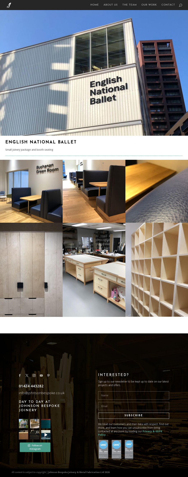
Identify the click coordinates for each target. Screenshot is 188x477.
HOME (94, 5)
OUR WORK (149, 5)
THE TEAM (129, 5)
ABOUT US (111, 5)
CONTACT (168, 5)
